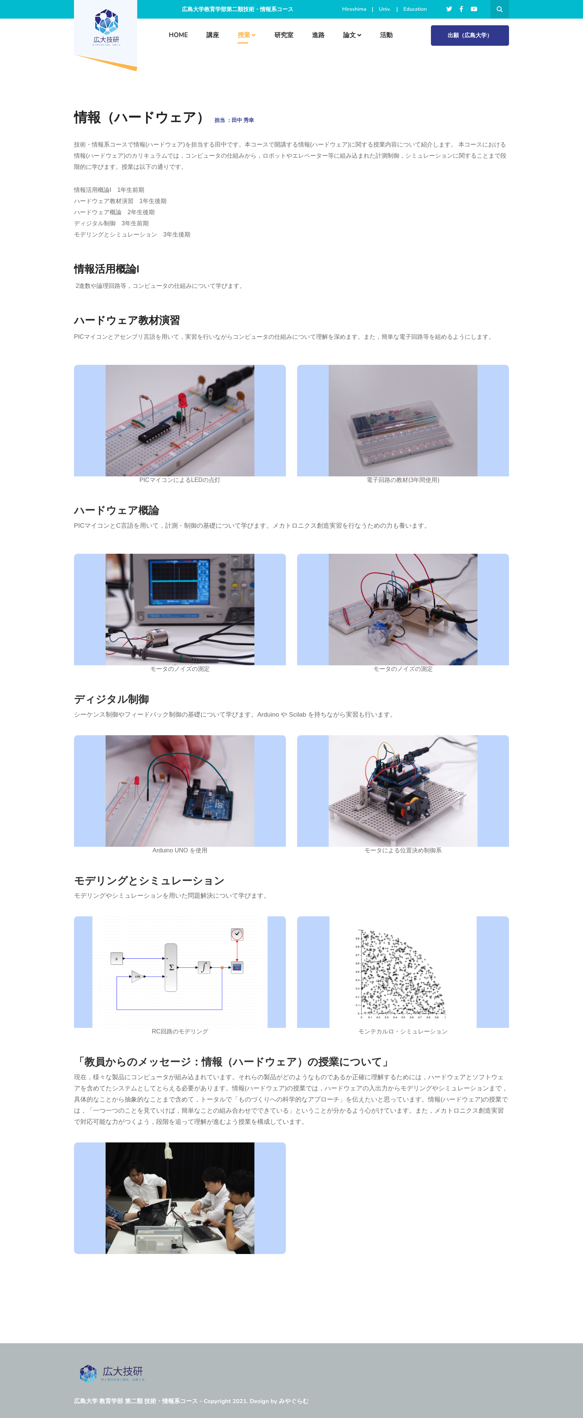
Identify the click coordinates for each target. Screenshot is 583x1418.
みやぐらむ (294, 1401)
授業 (244, 35)
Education (415, 9)
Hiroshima (354, 9)
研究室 (283, 35)
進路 (318, 35)
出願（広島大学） (470, 35)
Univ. (385, 9)
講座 (212, 35)
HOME (178, 35)
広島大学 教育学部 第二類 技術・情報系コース (136, 1401)
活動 (386, 35)
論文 (349, 35)
